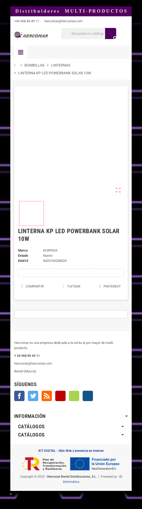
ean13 (23, 261)
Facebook (19, 396)
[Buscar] (88, 33)
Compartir (32, 286)
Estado (23, 255)
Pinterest (110, 286)
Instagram (88, 396)
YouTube (60, 396)
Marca (23, 250)
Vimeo (74, 396)
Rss (47, 396)
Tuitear (71, 286)
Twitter (33, 396)
